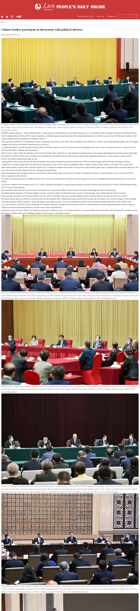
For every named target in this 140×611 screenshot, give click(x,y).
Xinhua (4, 35)
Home (2, 22)
